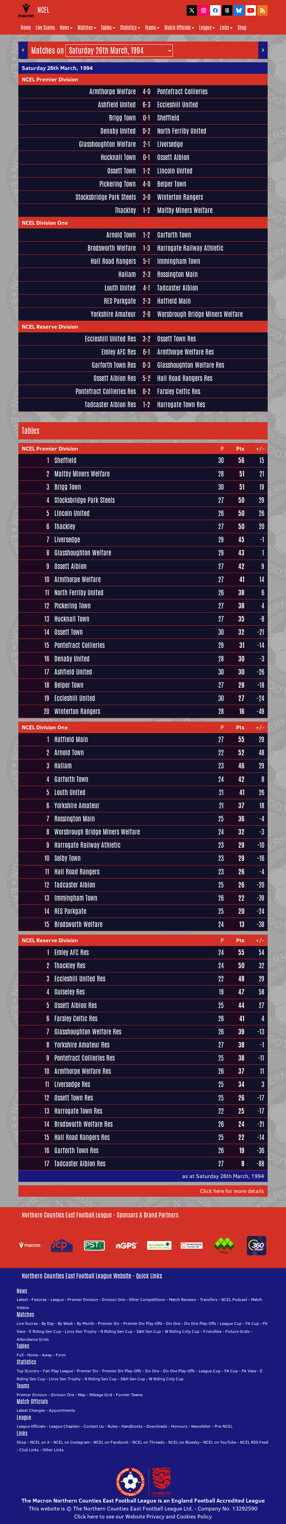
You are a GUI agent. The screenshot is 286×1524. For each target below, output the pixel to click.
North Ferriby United (181, 131)
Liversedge (170, 144)
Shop (242, 27)
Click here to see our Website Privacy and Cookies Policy (143, 1516)
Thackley (125, 210)
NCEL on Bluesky (183, 1442)
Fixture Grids (237, 1331)
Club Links (29, 1450)
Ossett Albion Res (114, 378)
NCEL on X (40, 1442)
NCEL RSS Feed (254, 1442)
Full (20, 1355)
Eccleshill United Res (110, 339)
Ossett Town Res (176, 339)
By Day (48, 1323)
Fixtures (39, 1299)
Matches (87, 27)
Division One (113, 1299)
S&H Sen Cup (148, 1331)
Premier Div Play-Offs (142, 1323)
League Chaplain (64, 1426)
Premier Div (108, 1323)
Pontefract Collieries (182, 91)
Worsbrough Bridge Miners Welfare (200, 314)
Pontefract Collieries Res (105, 391)
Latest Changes (31, 1410)
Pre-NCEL (224, 1426)
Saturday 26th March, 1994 (57, 68)
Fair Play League (58, 1371)
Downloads (156, 1426)
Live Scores (45, 27)
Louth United (120, 288)
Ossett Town (121, 171)
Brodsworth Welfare (112, 248)
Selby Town (67, 858)
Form (61, 1355)
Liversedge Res (72, 1084)
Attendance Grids (33, 1339)
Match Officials (179, 27)
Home (26, 27)
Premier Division (83, 1299)
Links (226, 27)
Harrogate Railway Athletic (190, 248)
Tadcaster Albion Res (110, 404)
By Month (85, 1323)
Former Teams (129, 1395)
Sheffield (168, 118)
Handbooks (132, 1426)
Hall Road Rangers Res (184, 378)
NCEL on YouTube (219, 1442)
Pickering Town (117, 184)
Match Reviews (182, 1299)
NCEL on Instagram (71, 1442)
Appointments (62, 1410)
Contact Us (93, 1426)
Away (47, 1355)
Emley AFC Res (118, 352)
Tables (108, 27)
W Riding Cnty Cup (182, 1331)
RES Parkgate (120, 301)
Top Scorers (28, 1371)
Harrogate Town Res (181, 404)
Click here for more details (232, 1191)
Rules (113, 1426)
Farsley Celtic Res (178, 391)
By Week (65, 1323)
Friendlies (212, 1331)
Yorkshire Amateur (113, 314)
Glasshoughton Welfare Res (190, 365)
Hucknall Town (118, 157)
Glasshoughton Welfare (107, 144)
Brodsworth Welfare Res (83, 1124)
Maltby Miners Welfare (185, 210)
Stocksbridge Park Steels (105, 197)
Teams (152, 27)
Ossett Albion (173, 157)
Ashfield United (117, 104)
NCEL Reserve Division (50, 326)
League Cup (231, 1323)
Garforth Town (174, 235)
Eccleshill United (177, 104)
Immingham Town (178, 261)
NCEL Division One (45, 222)
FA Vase (249, 1371)
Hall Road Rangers (113, 261)
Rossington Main (177, 274)
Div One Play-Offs (200, 1323)
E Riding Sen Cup (45, 1331)
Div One (173, 1323)
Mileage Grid (100, 1395)
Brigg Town (122, 118)
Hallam (127, 274)
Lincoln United (175, 171)
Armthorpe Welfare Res (185, 352)
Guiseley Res (69, 992)
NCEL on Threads (148, 1442)
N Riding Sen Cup (116, 1331)
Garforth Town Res (114, 365)
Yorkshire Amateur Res (81, 1045)
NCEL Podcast (234, 1299)
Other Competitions (147, 1299)
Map (82, 1395)
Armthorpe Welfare (112, 91)
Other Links (53, 1450)
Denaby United (118, 131)
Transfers (208, 1299)
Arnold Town (121, 235)
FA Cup (252, 1323)
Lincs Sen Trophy (81, 1331)
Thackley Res (69, 965)
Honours (179, 1426)
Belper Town (171, 184)
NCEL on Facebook (110, 1442)
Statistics (130, 27)
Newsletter (201, 1426)
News (66, 27)
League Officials (31, 1426)
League (207, 27)
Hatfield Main (174, 301)
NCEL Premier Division (50, 79)
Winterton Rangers (180, 197)
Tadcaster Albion (177, 288)
